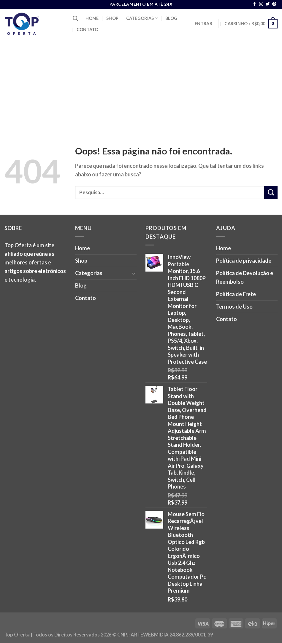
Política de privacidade (243, 260)
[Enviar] (271, 192)
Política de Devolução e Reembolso (244, 277)
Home (92, 18)
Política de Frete (236, 294)
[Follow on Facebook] (255, 4)
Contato (88, 29)
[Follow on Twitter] (268, 4)
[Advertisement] (141, 83)
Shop (112, 18)
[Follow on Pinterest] (274, 4)
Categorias (142, 18)
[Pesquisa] (75, 18)
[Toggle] (134, 273)
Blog (171, 18)
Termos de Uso (234, 306)
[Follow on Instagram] (261, 4)
